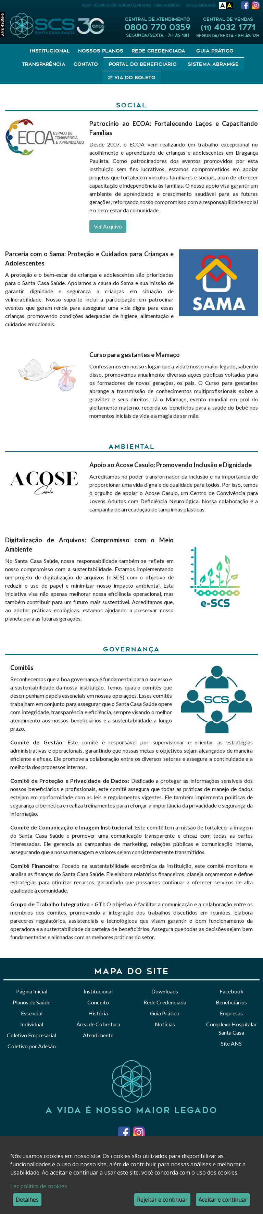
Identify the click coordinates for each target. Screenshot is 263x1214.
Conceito (98, 1002)
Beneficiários (231, 1002)
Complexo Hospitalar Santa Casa (231, 1028)
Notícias (165, 1024)
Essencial (31, 1013)
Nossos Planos (100, 51)
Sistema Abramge (213, 64)
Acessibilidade (201, 5)
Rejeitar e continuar (162, 1199)
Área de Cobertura (98, 1024)
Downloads (164, 991)
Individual (31, 1024)
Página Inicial (31, 991)
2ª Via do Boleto (131, 77)
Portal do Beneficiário (143, 64)
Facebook (231, 991)
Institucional (50, 51)
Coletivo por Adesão (32, 1046)
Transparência (43, 64)
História (98, 1013)
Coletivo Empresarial (31, 1035)
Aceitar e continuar (223, 1199)
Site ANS (231, 1043)
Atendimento (98, 1035)
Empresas (231, 1013)
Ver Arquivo (108, 226)
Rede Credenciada (158, 51)
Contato (86, 64)
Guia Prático (215, 51)
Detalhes (27, 1199)
